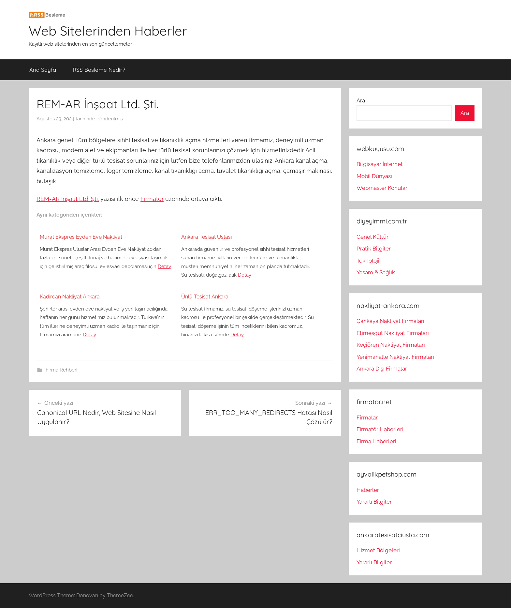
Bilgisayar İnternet (380, 164)
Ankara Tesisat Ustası (206, 237)
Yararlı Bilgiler (374, 501)
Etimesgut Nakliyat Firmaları (393, 333)
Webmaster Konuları (383, 188)
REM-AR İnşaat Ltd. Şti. (67, 198)
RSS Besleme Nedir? (99, 69)
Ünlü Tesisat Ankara (204, 297)
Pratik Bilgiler (374, 248)
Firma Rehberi (61, 370)
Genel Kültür (372, 237)
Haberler (368, 490)
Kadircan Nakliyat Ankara (70, 297)
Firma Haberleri (376, 441)
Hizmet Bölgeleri (378, 550)
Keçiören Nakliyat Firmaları (391, 345)
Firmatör (152, 198)
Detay (164, 266)
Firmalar (367, 417)
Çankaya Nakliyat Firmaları (390, 321)
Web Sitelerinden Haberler (108, 31)
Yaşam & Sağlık (376, 272)
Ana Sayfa (42, 69)
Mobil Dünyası (374, 176)
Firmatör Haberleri (380, 429)
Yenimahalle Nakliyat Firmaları (395, 357)
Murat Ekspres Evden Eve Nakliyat (81, 237)
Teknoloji (368, 260)
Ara (361, 100)
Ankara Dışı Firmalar (382, 368)
